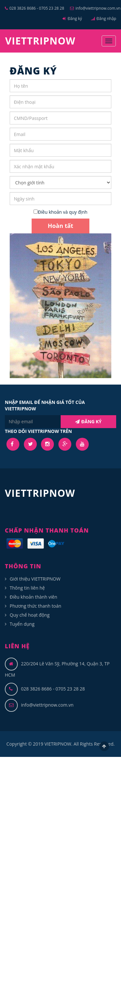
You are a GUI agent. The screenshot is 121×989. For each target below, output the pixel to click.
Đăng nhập (103, 18)
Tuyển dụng (22, 624)
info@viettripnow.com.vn (95, 8)
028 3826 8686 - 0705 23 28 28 (34, 8)
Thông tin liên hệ (27, 588)
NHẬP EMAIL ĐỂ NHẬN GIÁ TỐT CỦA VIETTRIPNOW (45, 405)
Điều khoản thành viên (33, 597)
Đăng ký (72, 18)
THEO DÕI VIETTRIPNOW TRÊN (38, 431)
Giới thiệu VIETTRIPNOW (35, 579)
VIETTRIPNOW (40, 40)
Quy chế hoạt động (30, 615)
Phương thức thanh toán (35, 606)
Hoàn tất (60, 226)
